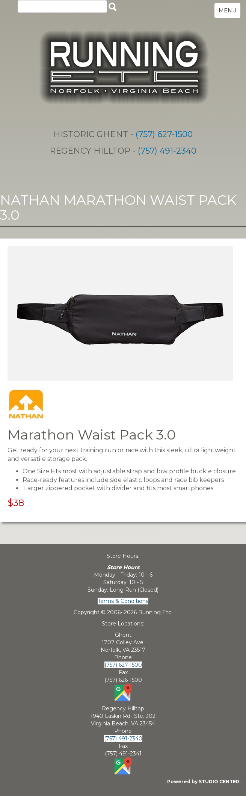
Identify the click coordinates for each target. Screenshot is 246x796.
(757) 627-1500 (164, 134)
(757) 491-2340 (167, 151)
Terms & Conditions (123, 601)
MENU (227, 10)
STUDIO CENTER (219, 781)
